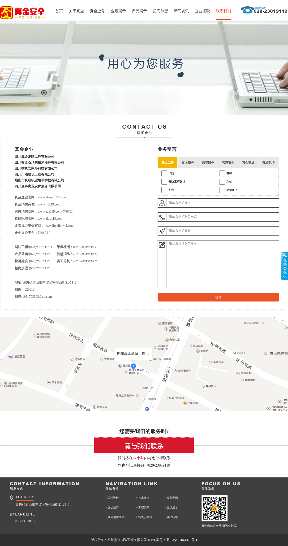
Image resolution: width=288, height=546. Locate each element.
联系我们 (223, 11)
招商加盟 (160, 11)
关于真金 (76, 11)
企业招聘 (202, 11)
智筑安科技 (145, 517)
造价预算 (113, 507)
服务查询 (172, 497)
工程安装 (144, 507)
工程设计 (113, 497)
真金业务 (97, 11)
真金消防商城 (116, 517)
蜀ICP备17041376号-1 (181, 540)
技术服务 (144, 497)
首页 (59, 11)
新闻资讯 (181, 11)
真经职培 (172, 517)
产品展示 (139, 11)
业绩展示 (118, 11)
